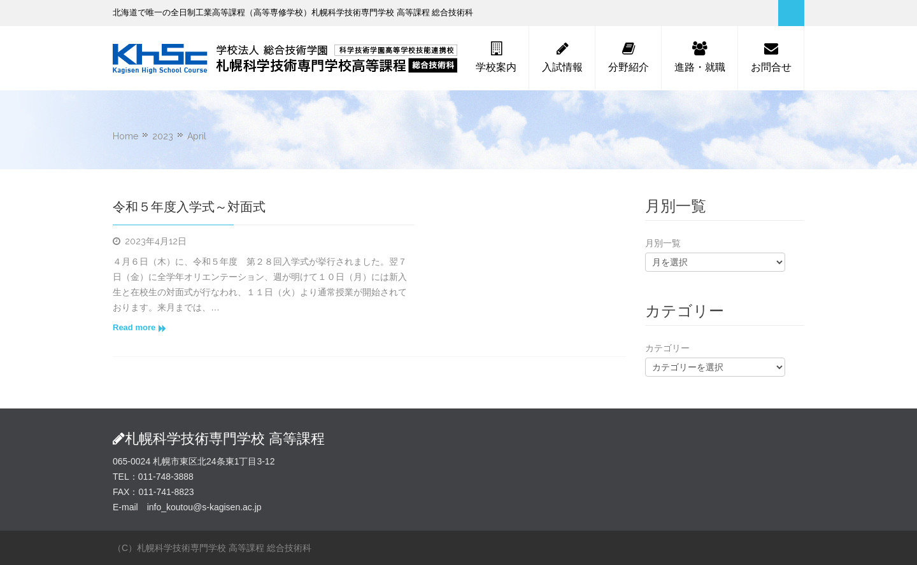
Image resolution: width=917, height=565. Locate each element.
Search (791, 13)
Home (125, 136)
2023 (162, 136)
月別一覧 (663, 243)
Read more (139, 328)
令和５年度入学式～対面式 (189, 206)
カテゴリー (667, 348)
